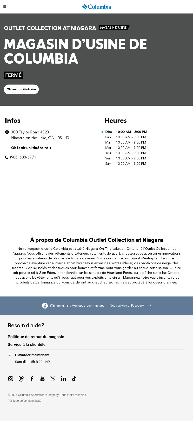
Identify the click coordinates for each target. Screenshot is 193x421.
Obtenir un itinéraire (21, 89)
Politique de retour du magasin (36, 337)
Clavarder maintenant (32, 355)
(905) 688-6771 (23, 157)
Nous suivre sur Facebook (130, 305)
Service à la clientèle (27, 344)
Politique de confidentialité (24, 400)
